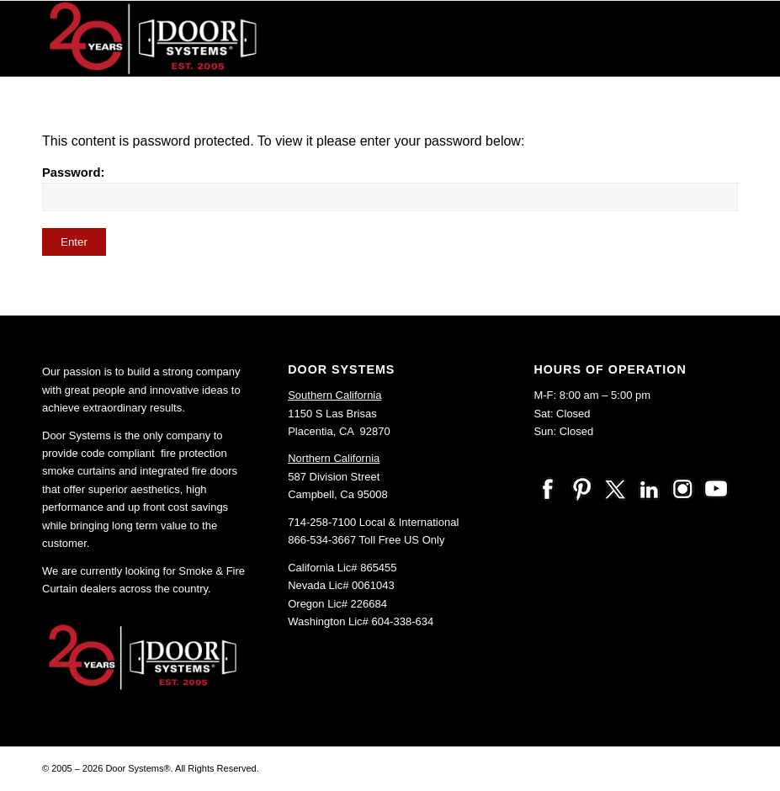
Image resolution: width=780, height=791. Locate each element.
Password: (390, 188)
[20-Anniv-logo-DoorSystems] (155, 39)
